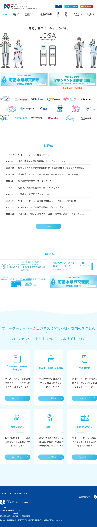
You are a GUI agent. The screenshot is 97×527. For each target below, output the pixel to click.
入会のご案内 (71, 6)
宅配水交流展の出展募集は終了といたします (38, 187)
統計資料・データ (30, 14)
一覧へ (48, 226)
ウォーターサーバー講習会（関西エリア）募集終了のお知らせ (47, 200)
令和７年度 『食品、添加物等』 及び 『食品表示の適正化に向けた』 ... (51, 213)
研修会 (58, 15)
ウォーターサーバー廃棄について (33, 154)
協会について (16, 14)
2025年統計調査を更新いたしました (35, 180)
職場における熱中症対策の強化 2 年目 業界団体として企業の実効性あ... (51, 167)
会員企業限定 (86, 6)
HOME (5, 14)
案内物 (66, 15)
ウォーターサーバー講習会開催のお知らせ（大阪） (42, 207)
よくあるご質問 (77, 14)
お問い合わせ (90, 14)
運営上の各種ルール (46, 14)
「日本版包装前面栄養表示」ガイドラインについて (42, 161)
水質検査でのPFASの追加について (34, 194)
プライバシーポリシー (19, 493)
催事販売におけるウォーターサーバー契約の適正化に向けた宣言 (48, 174)
